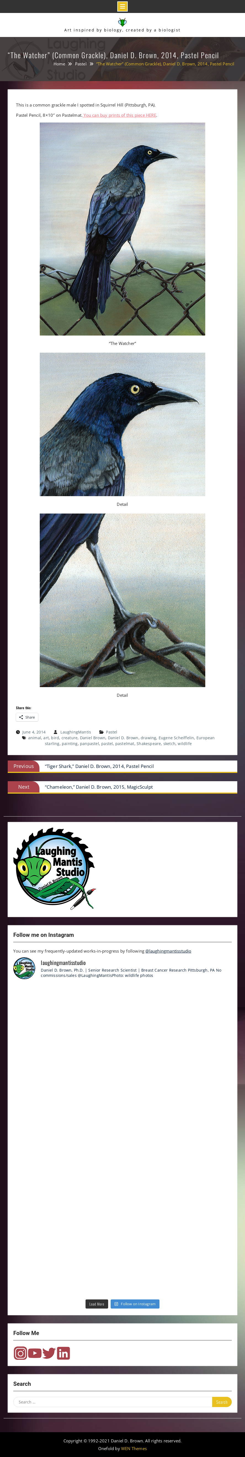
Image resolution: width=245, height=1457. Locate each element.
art (46, 737)
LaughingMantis (75, 732)
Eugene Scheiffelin (176, 737)
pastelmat (124, 743)
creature (70, 737)
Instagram (20, 1353)
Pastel (111, 732)
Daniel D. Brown (123, 737)
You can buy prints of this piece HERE (119, 115)
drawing (148, 737)
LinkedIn (63, 1353)
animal (34, 737)
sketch (169, 743)
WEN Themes (134, 1448)
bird (55, 737)
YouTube (35, 1353)
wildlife (185, 743)
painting (70, 743)
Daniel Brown (92, 737)
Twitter (49, 1353)
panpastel (89, 743)
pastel (107, 743)
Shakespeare (149, 743)
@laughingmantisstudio (168, 951)
